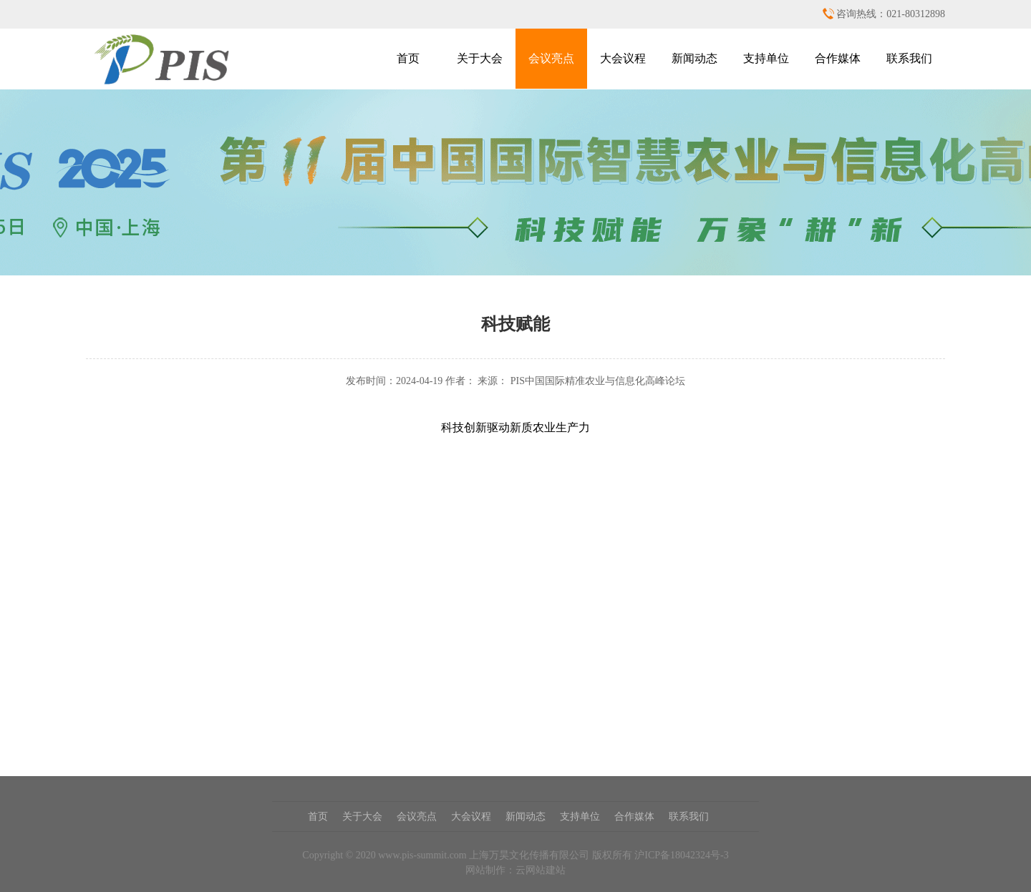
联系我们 (909, 58)
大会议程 (623, 58)
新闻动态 (694, 58)
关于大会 (480, 58)
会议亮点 (551, 58)
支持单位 (766, 58)
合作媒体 (838, 58)
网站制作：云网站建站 (515, 870)
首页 (408, 58)
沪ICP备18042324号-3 (681, 855)
